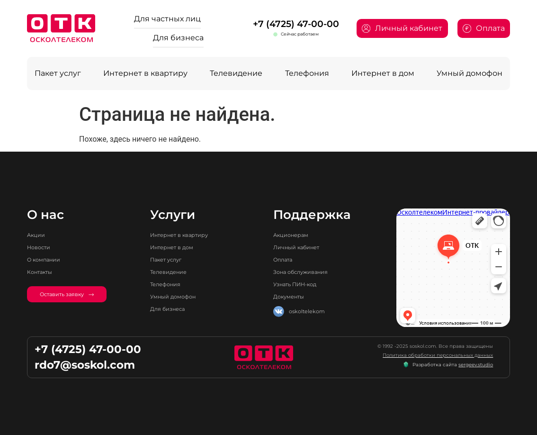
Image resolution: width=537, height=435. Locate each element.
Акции (36, 235)
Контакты (39, 272)
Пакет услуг (58, 73)
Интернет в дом (382, 73)
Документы (288, 296)
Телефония (307, 73)
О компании (43, 259)
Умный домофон (469, 73)
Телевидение (236, 73)
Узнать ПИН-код (294, 284)
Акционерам (290, 235)
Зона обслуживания (300, 272)
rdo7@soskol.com (85, 365)
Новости (38, 247)
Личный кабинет (296, 247)
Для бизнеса (178, 37)
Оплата (282, 259)
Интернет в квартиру (145, 73)
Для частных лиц (167, 18)
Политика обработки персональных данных (438, 355)
